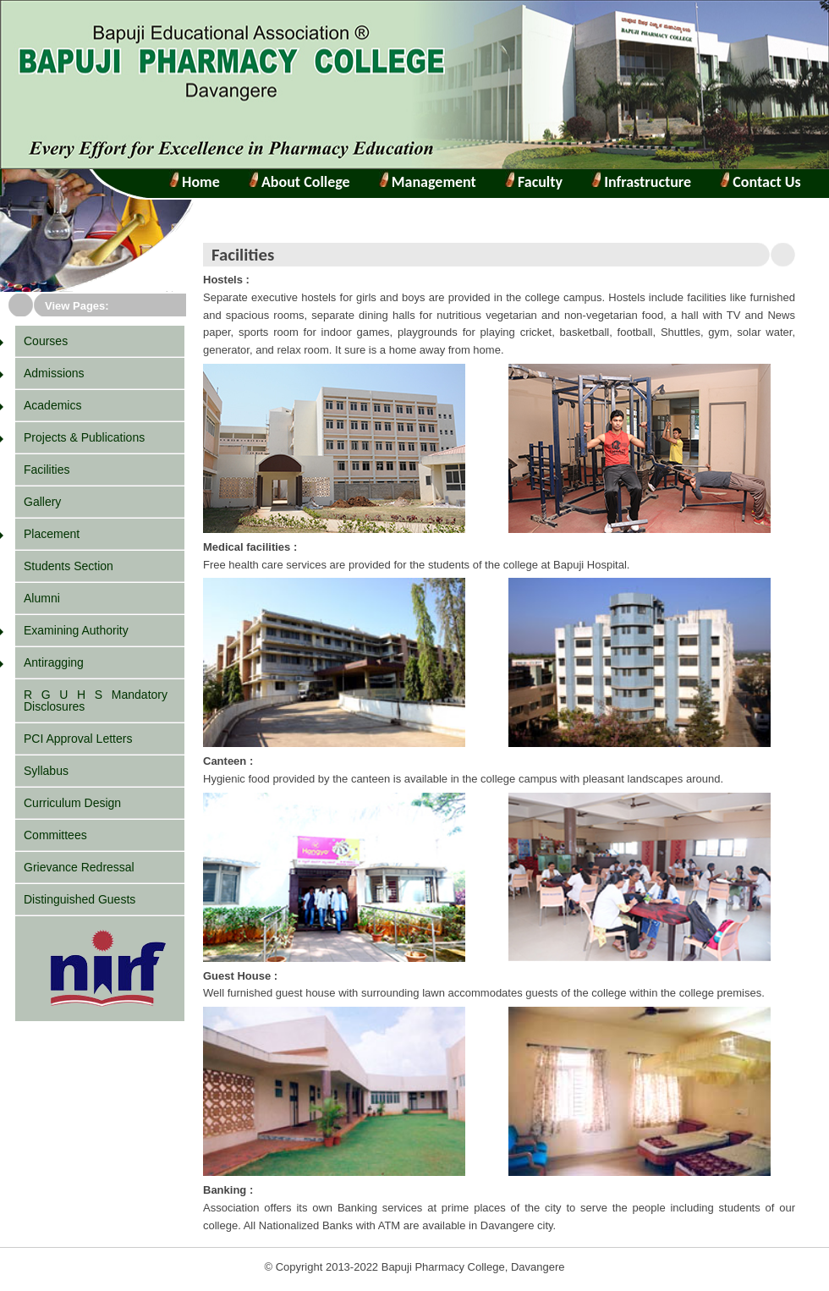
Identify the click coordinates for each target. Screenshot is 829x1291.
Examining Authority (76, 630)
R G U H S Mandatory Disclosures (95, 700)
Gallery (42, 501)
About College (299, 182)
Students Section (68, 566)
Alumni (42, 598)
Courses (46, 341)
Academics (52, 405)
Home (199, 182)
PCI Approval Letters (78, 738)
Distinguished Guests (79, 899)
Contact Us (765, 182)
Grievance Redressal (79, 867)
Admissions (54, 373)
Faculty (538, 182)
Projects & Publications (84, 437)
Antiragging (54, 662)
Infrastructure (646, 182)
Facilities (46, 469)
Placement (52, 534)
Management (432, 182)
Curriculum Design (72, 803)
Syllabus (46, 770)
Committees (55, 835)
